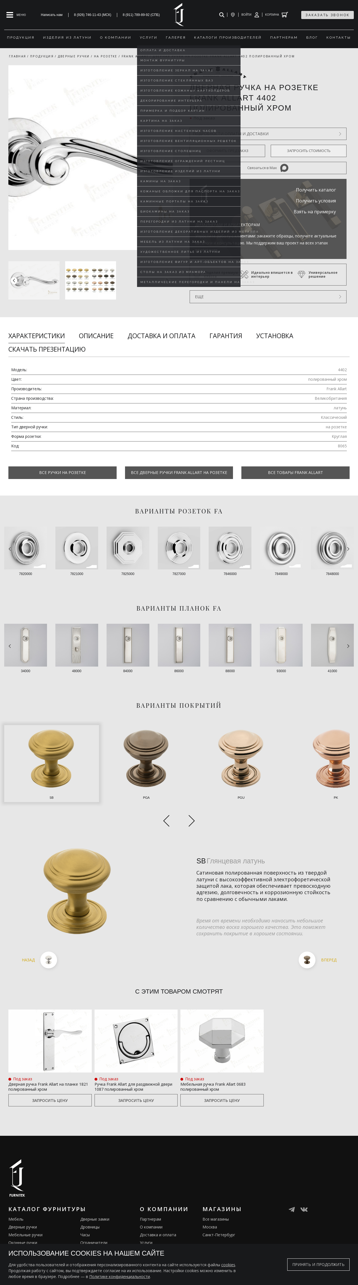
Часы (85, 1213)
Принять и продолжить (318, 1264)
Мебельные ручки (25, 1213)
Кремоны (17, 1236)
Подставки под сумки (100, 1236)
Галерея (148, 1236)
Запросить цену (50, 1078)
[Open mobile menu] (16, 15)
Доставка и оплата (162, 335)
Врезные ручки (22, 1229)
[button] (167, 280)
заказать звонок (327, 15)
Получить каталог (316, 190)
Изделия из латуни (158, 1229)
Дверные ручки (22, 1205)
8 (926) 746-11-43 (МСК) (92, 15)
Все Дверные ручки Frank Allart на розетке (179, 472)
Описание (96, 335)
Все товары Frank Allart (295, 472)
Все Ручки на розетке (62, 472)
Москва (209, 1205)
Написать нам (52, 15)
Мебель (15, 1197)
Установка (274, 335)
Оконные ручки (22, 1221)
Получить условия (316, 201)
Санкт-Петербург (218, 1213)
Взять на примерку (315, 212)
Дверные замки (94, 1197)
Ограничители (93, 1221)
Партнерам (150, 1197)
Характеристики (36, 335)
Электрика (90, 1229)
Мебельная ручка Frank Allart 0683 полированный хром (217, 1057)
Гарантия (225, 335)
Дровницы (90, 1205)
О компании (151, 1205)
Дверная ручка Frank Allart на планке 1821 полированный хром (46, 1060)
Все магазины (215, 1197)
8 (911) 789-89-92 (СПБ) (141, 15)
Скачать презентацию (47, 349)
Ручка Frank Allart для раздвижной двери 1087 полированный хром (125, 1060)
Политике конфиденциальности (119, 1276)
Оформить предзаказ (227, 150)
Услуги (146, 1221)
